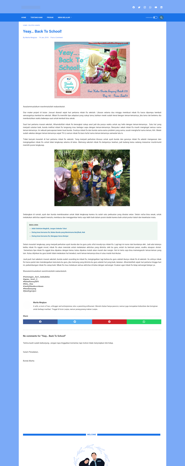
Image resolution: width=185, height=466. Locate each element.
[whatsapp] (148, 4)
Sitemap (90, 459)
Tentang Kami (38, 13)
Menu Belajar (66, 13)
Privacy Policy (100, 459)
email (157, 93)
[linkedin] (159, 4)
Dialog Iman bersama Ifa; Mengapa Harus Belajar (50, 249)
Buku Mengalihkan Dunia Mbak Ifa (141, 139)
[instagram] (142, 4)
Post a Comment (56, 35)
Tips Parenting (153, 208)
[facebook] (131, 4)
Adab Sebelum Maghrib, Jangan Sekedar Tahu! (49, 241)
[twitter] (137, 4)
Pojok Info (143, 204)
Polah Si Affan (155, 204)
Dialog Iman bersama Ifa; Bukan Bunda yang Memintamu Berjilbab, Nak (58, 245)
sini (138, 90)
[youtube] (153, 4)
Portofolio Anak (131, 208)
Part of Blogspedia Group (105, 462)
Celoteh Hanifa (131, 204)
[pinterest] (81, 349)
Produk (52, 13)
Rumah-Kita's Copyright (85, 462)
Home (25, 13)
